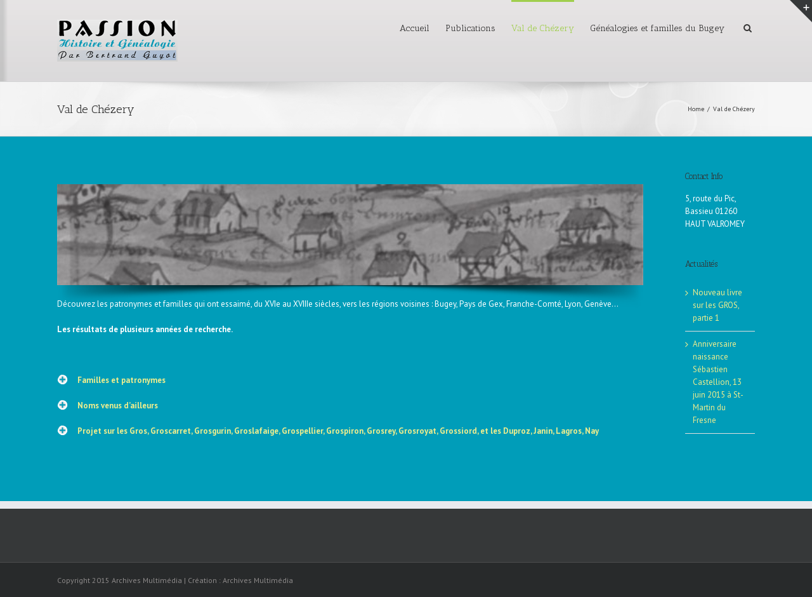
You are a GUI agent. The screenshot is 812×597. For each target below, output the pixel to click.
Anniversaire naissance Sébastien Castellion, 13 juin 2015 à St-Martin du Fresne (718, 382)
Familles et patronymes (121, 380)
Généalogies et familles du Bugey (657, 28)
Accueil (414, 28)
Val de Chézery (542, 28)
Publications (470, 28)
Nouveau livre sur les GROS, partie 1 (717, 305)
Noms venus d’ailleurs (117, 405)
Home (696, 109)
